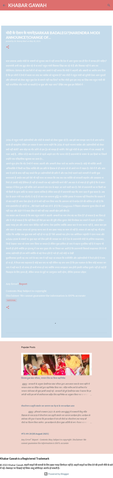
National (11, 300)
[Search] (50, 5)
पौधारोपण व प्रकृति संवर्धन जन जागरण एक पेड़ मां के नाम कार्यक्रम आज (47, 406)
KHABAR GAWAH (27, 5)
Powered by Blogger (56, 473)
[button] (7, 47)
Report (23, 283)
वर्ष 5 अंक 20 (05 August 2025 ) (35, 434)
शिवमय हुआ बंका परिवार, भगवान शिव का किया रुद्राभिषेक (43, 378)
